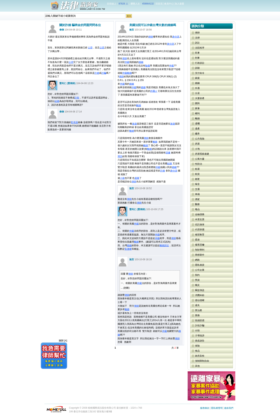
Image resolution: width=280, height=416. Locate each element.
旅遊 (134, 123)
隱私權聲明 (217, 408)
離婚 (129, 73)
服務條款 (204, 408)
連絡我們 (228, 408)
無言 (131, 29)
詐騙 (104, 73)
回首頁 (159, 3)
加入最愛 (179, 3)
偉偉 (61, 29)
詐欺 (77, 97)
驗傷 (147, 65)
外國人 (153, 91)
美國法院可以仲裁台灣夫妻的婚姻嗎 (152, 25)
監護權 (128, 249)
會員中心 (168, 3)
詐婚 (96, 73)
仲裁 (127, 62)
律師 (150, 36)
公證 (90, 47)
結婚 (57, 101)
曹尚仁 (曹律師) (67, 83)
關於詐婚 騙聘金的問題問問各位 (80, 25)
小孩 (122, 178)
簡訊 (120, 156)
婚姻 (141, 62)
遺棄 (137, 178)
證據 (168, 152)
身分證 (175, 36)
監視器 (74, 122)
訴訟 (166, 245)
